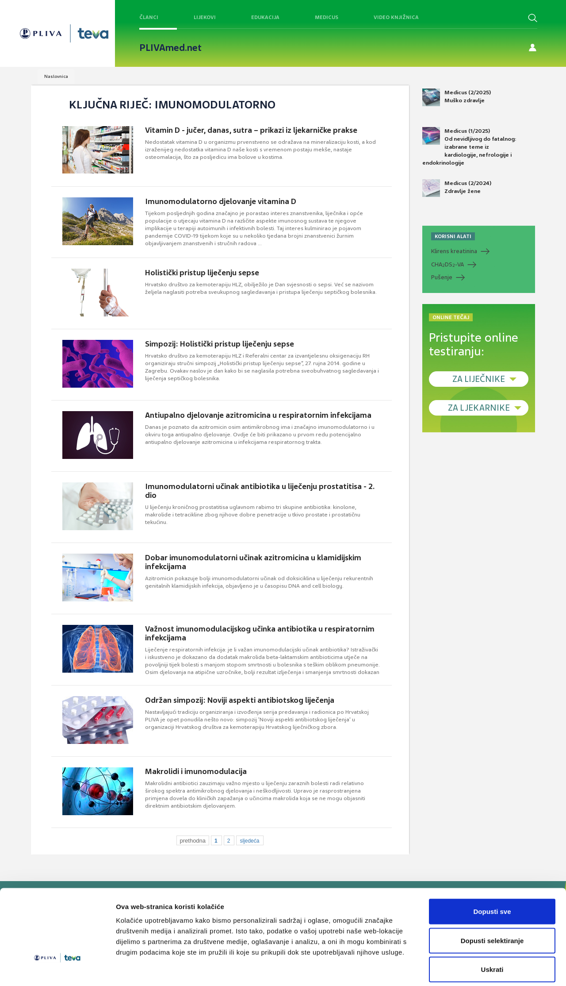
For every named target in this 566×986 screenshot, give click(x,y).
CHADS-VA (447, 265)
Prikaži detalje (458, 968)
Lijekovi (205, 17)
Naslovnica (56, 76)
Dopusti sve (492, 870)
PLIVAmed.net (170, 48)
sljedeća (249, 841)
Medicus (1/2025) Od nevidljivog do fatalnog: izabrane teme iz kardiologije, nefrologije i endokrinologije (469, 147)
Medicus (326, 17)
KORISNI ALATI (453, 236)
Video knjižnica (396, 17)
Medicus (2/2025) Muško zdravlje (456, 97)
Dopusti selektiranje (492, 899)
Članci (148, 17)
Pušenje (441, 277)
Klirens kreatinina (454, 251)
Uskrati (492, 928)
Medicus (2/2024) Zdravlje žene (456, 188)
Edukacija (265, 17)
